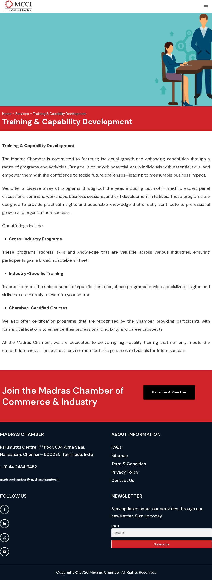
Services (22, 114)
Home (6, 114)
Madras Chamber (105, 572)
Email (115, 526)
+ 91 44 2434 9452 (18, 466)
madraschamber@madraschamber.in (30, 479)
